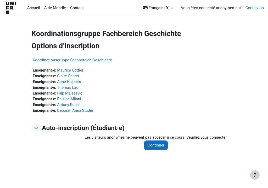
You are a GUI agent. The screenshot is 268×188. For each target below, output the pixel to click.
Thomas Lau (68, 88)
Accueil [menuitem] (33, 7)
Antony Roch (69, 105)
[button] (157, 8)
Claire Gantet (69, 76)
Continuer (157, 146)
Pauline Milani (70, 99)
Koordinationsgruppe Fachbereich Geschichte (72, 60)
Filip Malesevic (70, 94)
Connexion (254, 7)
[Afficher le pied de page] (255, 175)
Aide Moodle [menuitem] (55, 7)
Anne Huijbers (70, 82)
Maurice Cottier (71, 70)
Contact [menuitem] (77, 7)
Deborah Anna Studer (76, 111)
